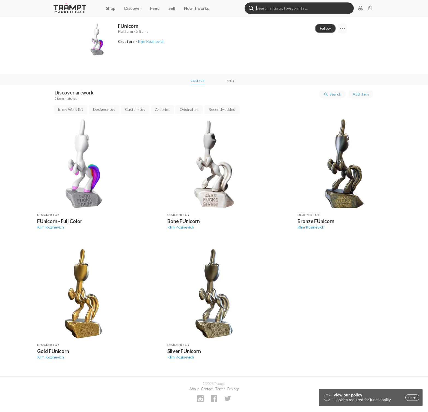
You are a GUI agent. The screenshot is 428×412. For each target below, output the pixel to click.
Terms (220, 389)
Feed (155, 8)
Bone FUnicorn (183, 221)
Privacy (233, 389)
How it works (196, 8)
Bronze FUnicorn (316, 221)
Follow (325, 28)
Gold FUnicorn (53, 351)
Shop (110, 8)
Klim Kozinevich (50, 227)
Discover (132, 8)
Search (332, 94)
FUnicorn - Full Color (59, 221)
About (194, 389)
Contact (207, 389)
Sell (171, 8)
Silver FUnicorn (184, 351)
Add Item (361, 94)
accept (412, 397)
